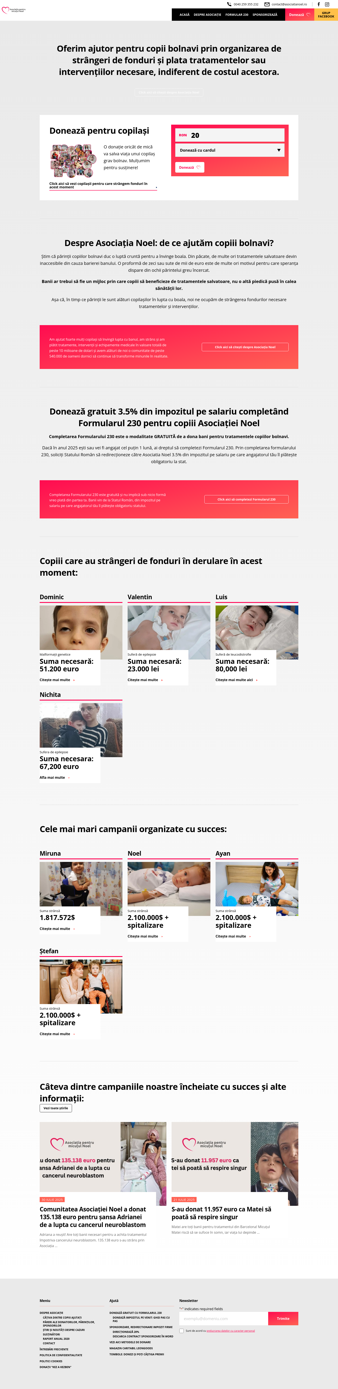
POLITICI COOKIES (51, 1361)
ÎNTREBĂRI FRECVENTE (54, 1349)
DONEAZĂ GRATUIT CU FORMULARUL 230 (136, 1313)
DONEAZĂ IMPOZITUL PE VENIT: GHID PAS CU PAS (141, 1319)
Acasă (184, 15)
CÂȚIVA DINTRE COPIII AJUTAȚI (62, 1317)
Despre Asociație (207, 15)
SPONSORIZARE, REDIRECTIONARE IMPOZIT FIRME (141, 1327)
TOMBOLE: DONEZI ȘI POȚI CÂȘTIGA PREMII (137, 1354)
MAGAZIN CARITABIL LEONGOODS (131, 1348)
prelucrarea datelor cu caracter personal (231, 1331)
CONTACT (49, 1343)
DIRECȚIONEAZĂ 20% (126, 1332)
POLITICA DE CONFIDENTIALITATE (61, 1355)
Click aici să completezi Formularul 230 (242, 503)
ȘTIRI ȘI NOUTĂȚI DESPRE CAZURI (64, 1330)
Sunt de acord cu (220, 1331)
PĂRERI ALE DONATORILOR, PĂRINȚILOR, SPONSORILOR (69, 1324)
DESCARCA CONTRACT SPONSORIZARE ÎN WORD (143, 1336)
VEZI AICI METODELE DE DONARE (130, 1342)
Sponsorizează (265, 15)
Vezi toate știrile (60, 1114)
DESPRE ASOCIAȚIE (51, 1313)
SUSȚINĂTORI (51, 1334)
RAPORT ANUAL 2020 (56, 1339)
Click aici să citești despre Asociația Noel (169, 94)
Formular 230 (236, 15)
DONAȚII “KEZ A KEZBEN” (55, 1367)
